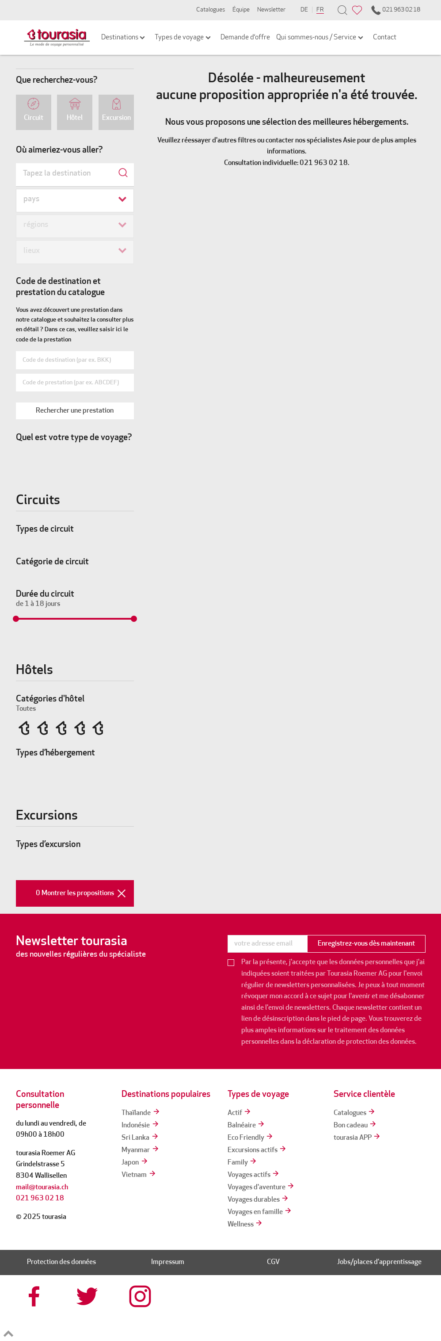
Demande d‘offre (245, 37)
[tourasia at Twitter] (88, 1296)
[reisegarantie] (358, 1313)
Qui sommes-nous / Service (320, 37)
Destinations (124, 37)
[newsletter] (267, 944)
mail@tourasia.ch (42, 1187)
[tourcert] (252, 1313)
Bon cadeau (355, 1125)
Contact (384, 37)
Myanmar (141, 1150)
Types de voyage (183, 37)
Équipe (241, 10)
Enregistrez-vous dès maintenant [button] (366, 943)
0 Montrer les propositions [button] (85, 893)
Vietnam (139, 1175)
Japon (135, 1162)
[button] (75, 410)
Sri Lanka (140, 1138)
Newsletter (271, 10)
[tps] (411, 1313)
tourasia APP (357, 1138)
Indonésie (141, 1125)
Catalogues (210, 10)
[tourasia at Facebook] (35, 1296)
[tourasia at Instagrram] (141, 1296)
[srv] (305, 1313)
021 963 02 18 (395, 10)
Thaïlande (141, 1113)
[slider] (16, 619)
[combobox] (75, 174)
